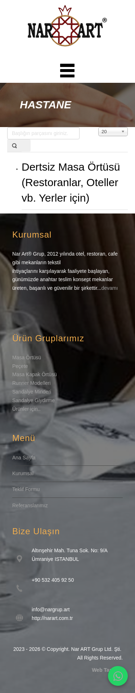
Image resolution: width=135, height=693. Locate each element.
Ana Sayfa (24, 457)
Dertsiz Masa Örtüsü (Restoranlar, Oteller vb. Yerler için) (71, 182)
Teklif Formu (26, 489)
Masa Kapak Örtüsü (34, 374)
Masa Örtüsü (26, 357)
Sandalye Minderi (31, 392)
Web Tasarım (107, 670)
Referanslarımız (30, 505)
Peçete (20, 366)
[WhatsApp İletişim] (118, 676)
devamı (109, 288)
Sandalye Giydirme (33, 400)
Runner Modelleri (31, 383)
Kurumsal (22, 473)
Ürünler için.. (26, 409)
